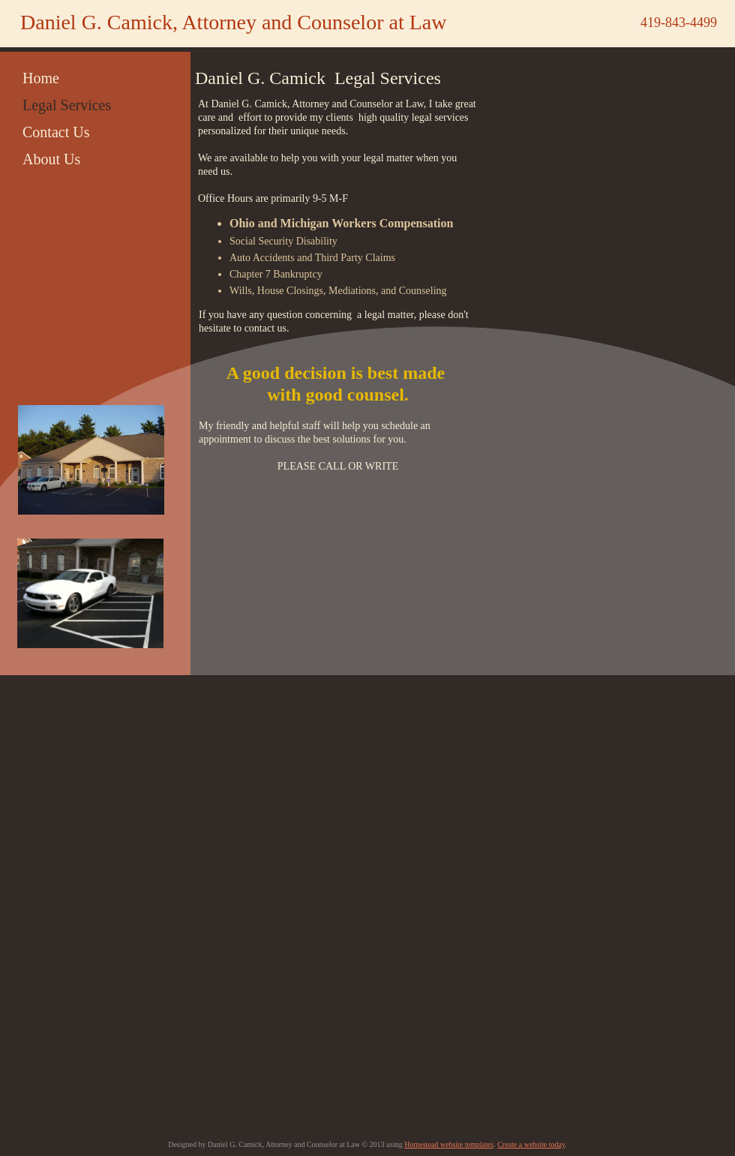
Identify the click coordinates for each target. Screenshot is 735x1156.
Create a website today (531, 1144)
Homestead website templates (449, 1144)
